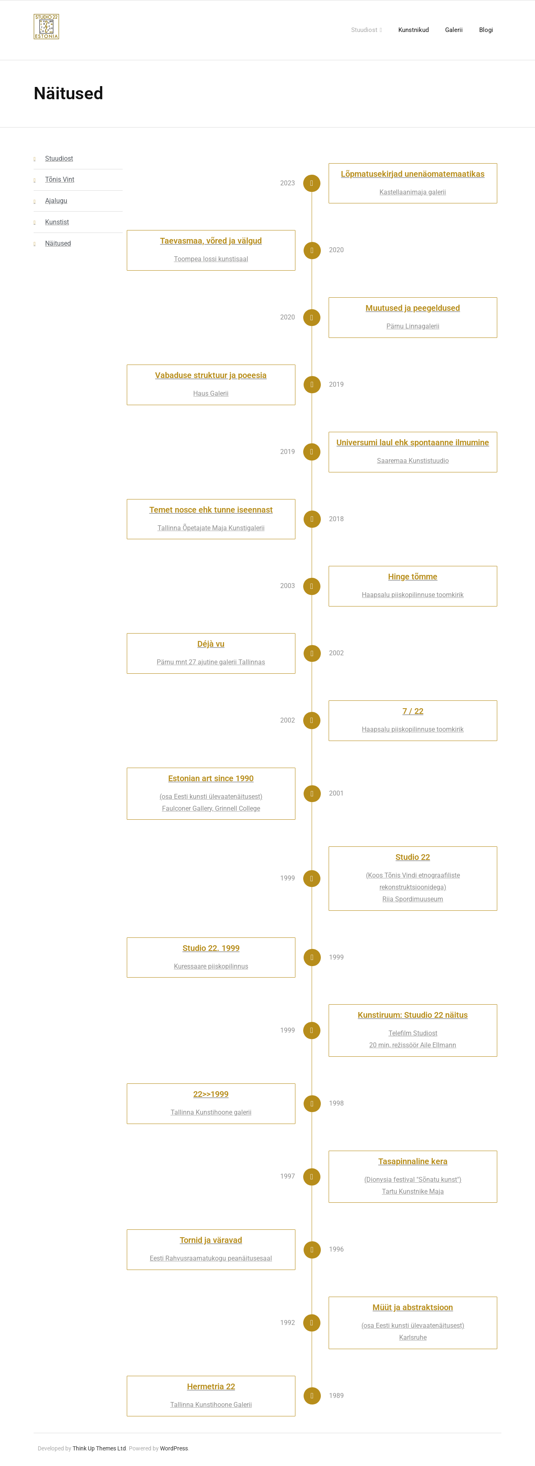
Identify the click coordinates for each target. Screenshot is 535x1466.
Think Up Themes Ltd (99, 1450)
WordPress (174, 1450)
